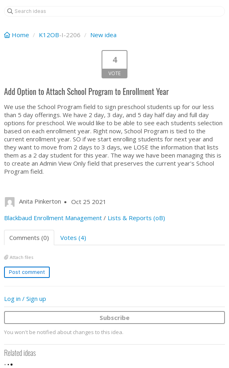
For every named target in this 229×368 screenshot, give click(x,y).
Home (17, 35)
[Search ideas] (114, 11)
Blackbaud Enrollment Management (53, 218)
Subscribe (114, 317)
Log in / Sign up (25, 298)
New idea (103, 35)
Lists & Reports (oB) (136, 218)
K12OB (49, 35)
